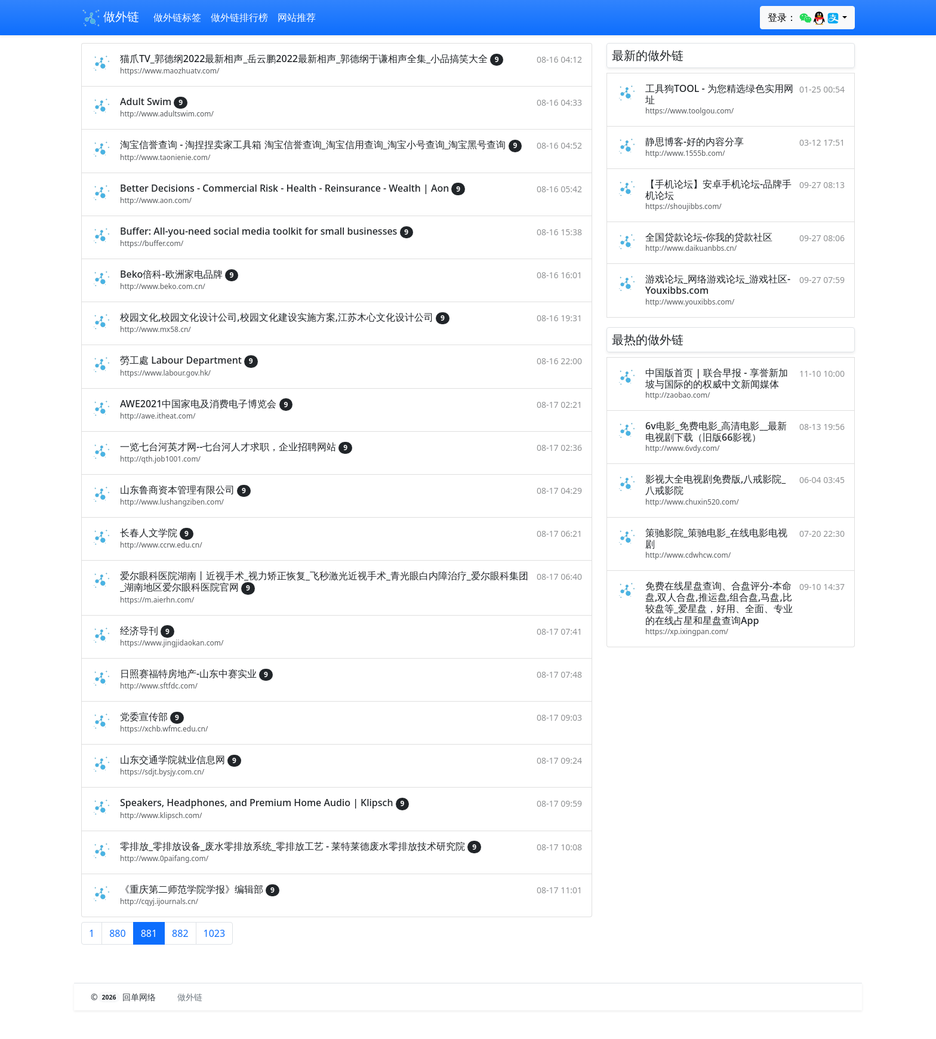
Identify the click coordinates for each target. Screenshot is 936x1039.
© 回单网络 (124, 997)
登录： (804, 18)
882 (180, 933)
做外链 (110, 17)
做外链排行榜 (239, 17)
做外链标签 (177, 17)
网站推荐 (297, 17)
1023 (215, 933)
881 (149, 933)
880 (117, 933)
